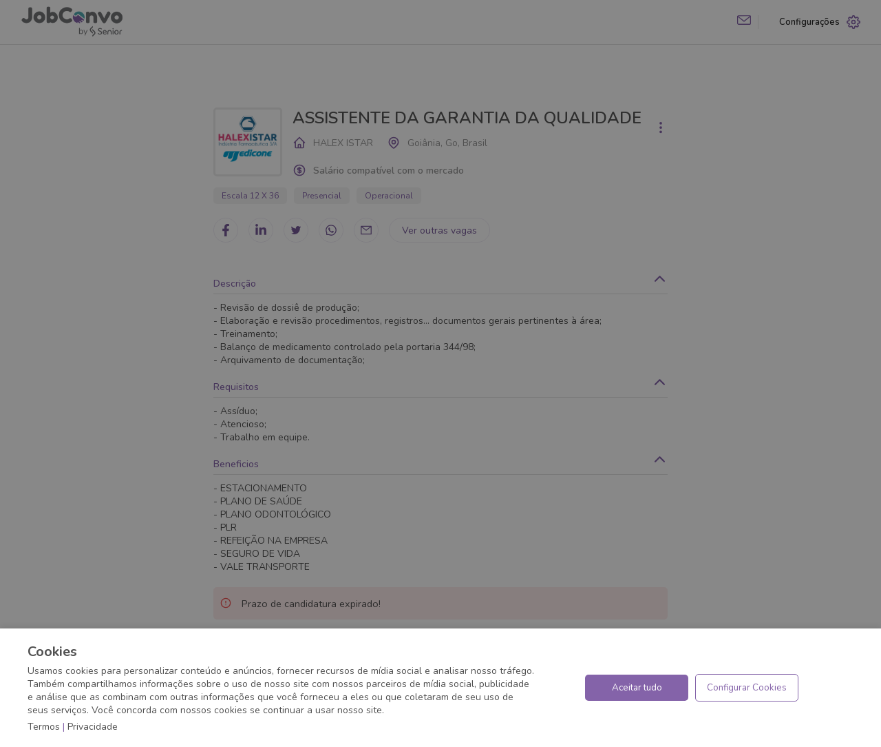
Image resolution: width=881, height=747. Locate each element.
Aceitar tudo (637, 688)
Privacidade (92, 726)
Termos (44, 726)
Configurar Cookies (747, 688)
